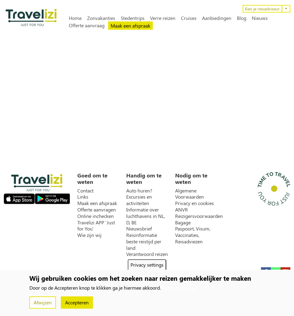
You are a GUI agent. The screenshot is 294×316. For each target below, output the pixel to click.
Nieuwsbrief (139, 229)
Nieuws (260, 18)
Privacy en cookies (194, 203)
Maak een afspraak (130, 25)
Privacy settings (147, 264)
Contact (85, 191)
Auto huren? (139, 191)
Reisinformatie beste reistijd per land (143, 241)
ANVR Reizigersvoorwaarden (199, 213)
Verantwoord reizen (147, 254)
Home (75, 18)
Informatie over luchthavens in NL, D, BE (145, 216)
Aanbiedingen (216, 18)
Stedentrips (133, 18)
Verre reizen (162, 18)
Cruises (189, 18)
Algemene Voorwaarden (189, 194)
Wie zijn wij (89, 235)
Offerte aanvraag (87, 25)
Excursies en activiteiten (139, 200)
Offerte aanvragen (96, 210)
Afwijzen (43, 302)
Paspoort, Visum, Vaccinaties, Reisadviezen (192, 235)
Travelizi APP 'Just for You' (96, 225)
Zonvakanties (101, 18)
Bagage (183, 222)
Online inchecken (95, 216)
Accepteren (77, 302)
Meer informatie (179, 287)
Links (82, 197)
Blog (241, 18)
